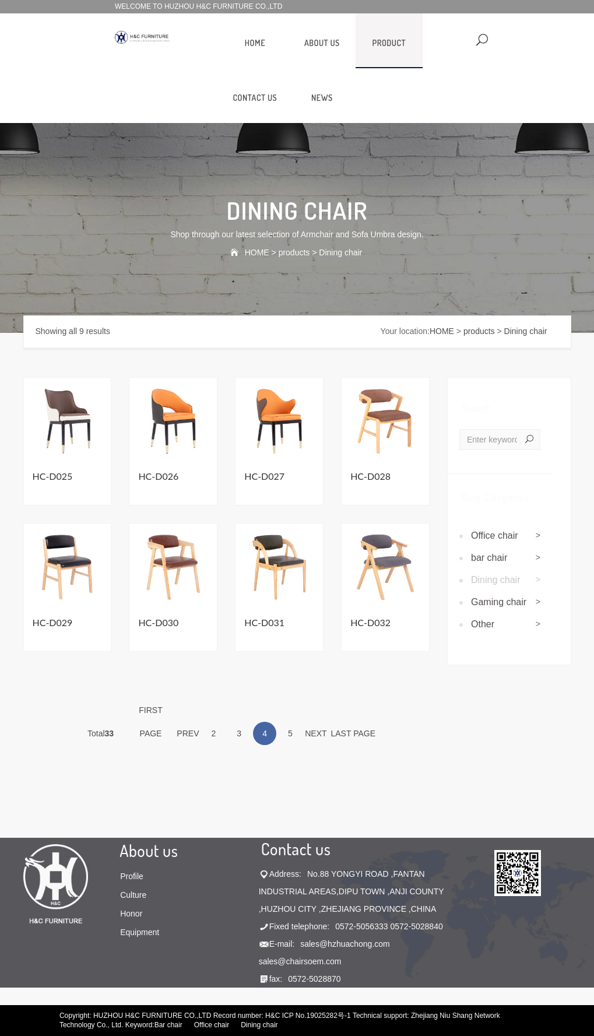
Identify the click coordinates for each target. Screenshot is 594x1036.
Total (99, 733)
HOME (255, 43)
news (322, 98)
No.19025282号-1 (323, 1016)
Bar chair (168, 1025)
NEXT (315, 733)
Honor (131, 913)
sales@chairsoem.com (300, 961)
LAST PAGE (353, 733)
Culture (133, 895)
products (294, 252)
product (389, 43)
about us (322, 43)
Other (482, 624)
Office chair (494, 535)
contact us (255, 98)
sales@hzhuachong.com (345, 944)
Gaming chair (498, 602)
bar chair (489, 558)
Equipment (139, 932)
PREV (188, 733)
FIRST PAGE (150, 713)
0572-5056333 (361, 926)
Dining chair (340, 252)
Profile (131, 876)
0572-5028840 (416, 926)
